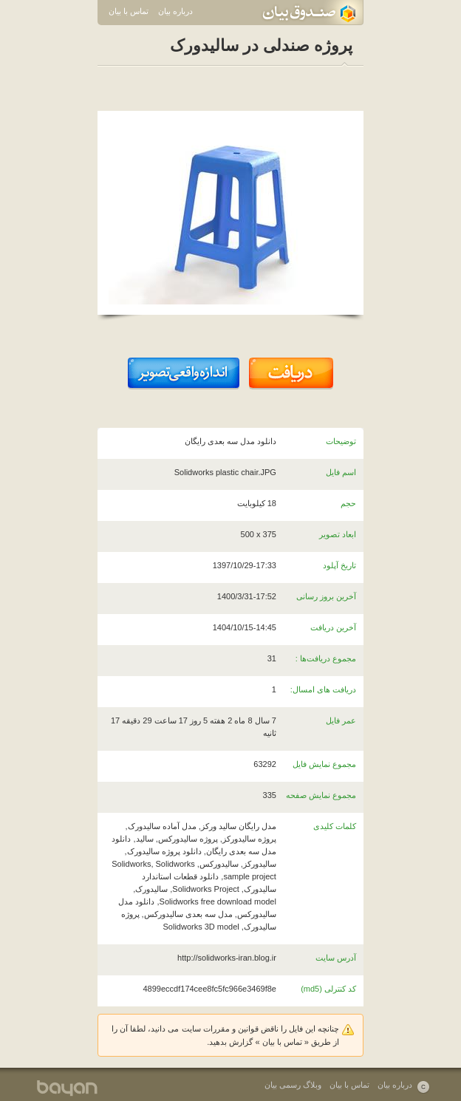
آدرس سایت (335, 957)
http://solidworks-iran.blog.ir (226, 957)
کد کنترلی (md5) (328, 988)
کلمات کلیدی (334, 826)
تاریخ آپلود (339, 565)
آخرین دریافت (333, 627)
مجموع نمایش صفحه (321, 795)
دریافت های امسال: (323, 689)
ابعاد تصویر (337, 534)
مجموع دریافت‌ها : (326, 658)
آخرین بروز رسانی (326, 596)
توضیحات (341, 441)
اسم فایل (341, 472)
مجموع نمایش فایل (324, 764)
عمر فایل (341, 720)
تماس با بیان (128, 11)
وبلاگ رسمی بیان (292, 1084)
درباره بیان (175, 11)
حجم (348, 503)
